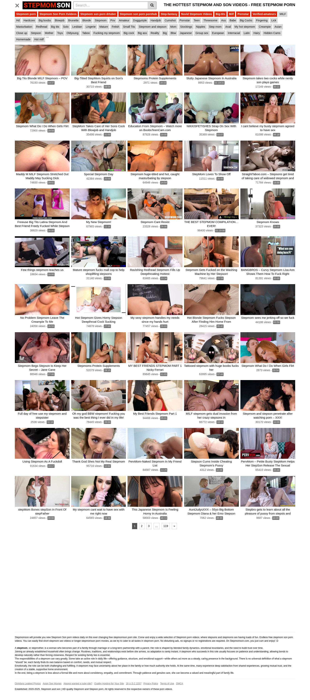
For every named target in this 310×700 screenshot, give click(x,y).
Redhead (41, 26)
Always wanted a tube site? (77, 683)
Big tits (55, 26)
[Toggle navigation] (19, 4)
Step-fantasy (169, 14)
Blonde (86, 20)
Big (165, 33)
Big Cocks (246, 20)
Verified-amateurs (264, 14)
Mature (103, 26)
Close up (21, 33)
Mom (173, 26)
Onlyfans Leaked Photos (28, 683)
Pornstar (243, 14)
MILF (283, 14)
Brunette (73, 20)
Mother (49, 33)
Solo (66, 26)
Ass (223, 20)
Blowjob (59, 20)
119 (166, 526)
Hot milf (38, 39)
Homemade (23, 39)
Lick (273, 20)
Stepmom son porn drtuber (98, 14)
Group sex (202, 33)
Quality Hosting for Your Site (109, 683)
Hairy (256, 33)
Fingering (261, 20)
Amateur (124, 20)
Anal (228, 26)
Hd (18, 20)
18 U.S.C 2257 (134, 683)
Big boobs (45, 20)
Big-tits (220, 14)
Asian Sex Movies (52, 683)
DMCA (179, 683)
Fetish (115, 26)
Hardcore (29, 20)
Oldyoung (72, 33)
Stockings (186, 26)
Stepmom (101, 20)
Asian (278, 26)
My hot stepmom (245, 26)
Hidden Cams (272, 33)
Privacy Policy (150, 683)
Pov (112, 20)
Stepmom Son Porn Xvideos (58, 14)
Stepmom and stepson (152, 26)
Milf (231, 14)
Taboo (86, 33)
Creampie (265, 26)
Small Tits (129, 26)
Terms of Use (167, 683)
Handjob (156, 20)
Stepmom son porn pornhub (138, 14)
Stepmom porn (26, 14)
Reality (155, 33)
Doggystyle (140, 20)
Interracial (234, 33)
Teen (197, 20)
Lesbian (77, 26)
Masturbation (24, 26)
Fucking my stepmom (107, 33)
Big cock (129, 33)
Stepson (36, 33)
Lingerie (91, 26)
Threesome (210, 20)
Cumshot (170, 20)
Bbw (173, 33)
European (218, 33)
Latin (247, 33)
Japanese (186, 33)
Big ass (142, 33)
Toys (60, 33)
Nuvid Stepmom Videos (196, 14)
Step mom (215, 26)
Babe (233, 20)
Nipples (200, 26)
